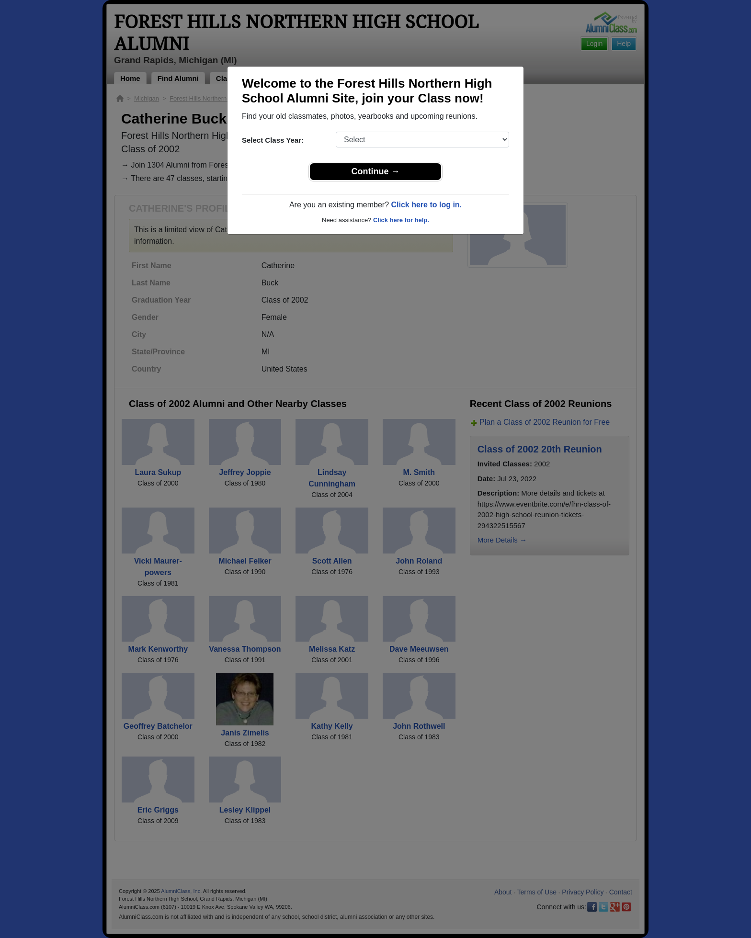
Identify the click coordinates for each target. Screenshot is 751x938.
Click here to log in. (426, 205)
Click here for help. (401, 220)
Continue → (376, 171)
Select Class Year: (273, 140)
